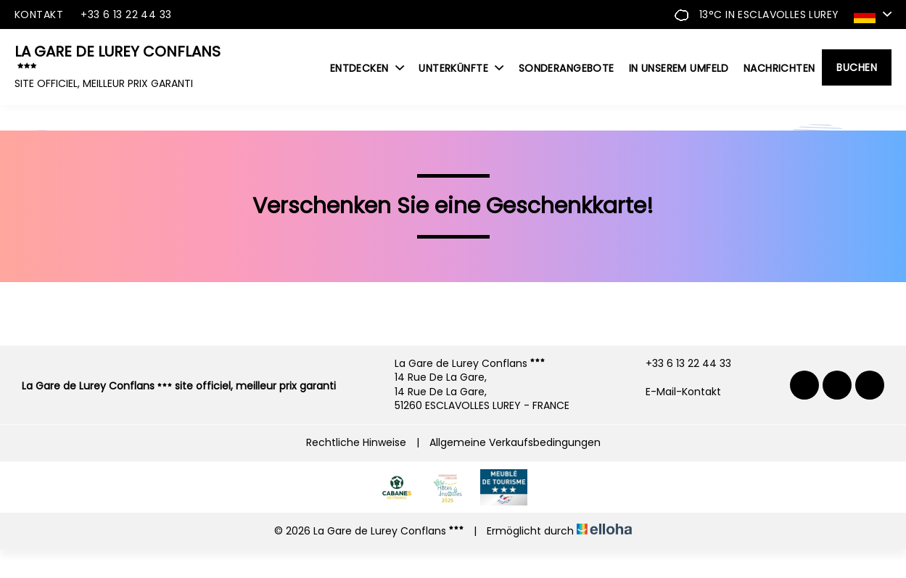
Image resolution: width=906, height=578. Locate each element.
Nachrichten (779, 68)
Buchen (856, 67)
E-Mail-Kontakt (675, 392)
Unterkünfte (461, 68)
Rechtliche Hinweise (356, 442)
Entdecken (367, 68)
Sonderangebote (566, 68)
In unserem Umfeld (679, 68)
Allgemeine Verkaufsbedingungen (515, 442)
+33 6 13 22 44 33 (680, 364)
